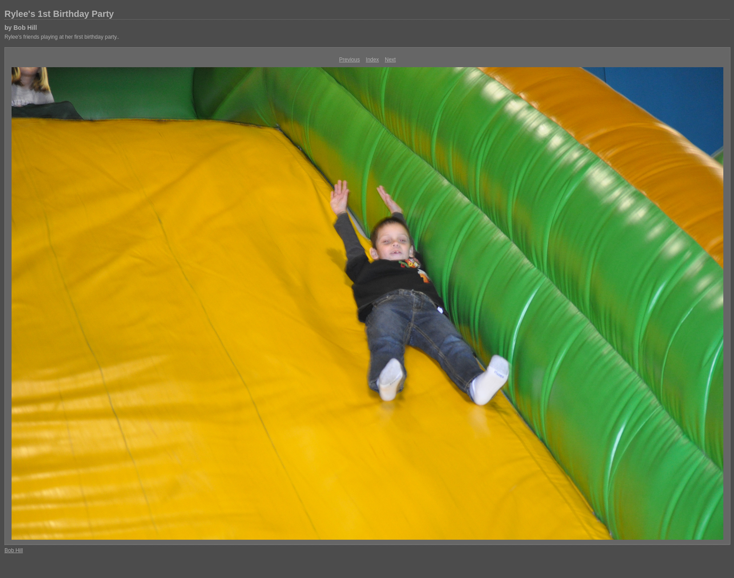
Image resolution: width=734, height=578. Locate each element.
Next (390, 60)
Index (372, 60)
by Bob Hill (20, 27)
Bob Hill (13, 550)
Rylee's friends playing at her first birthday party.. (61, 37)
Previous (349, 60)
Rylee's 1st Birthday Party (59, 14)
